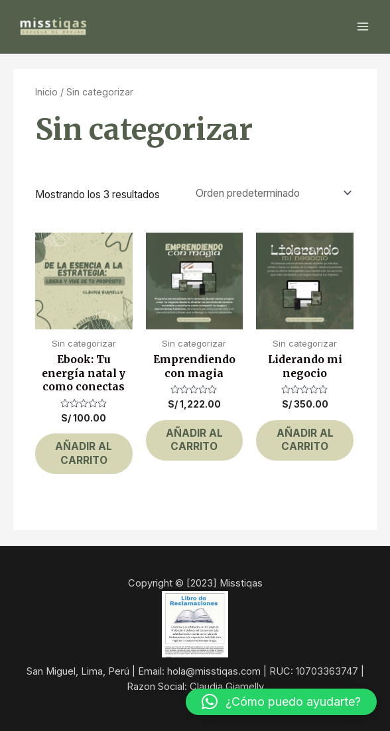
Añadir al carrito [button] (83, 453)
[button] (281, 702)
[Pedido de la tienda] (270, 193)
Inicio (46, 91)
